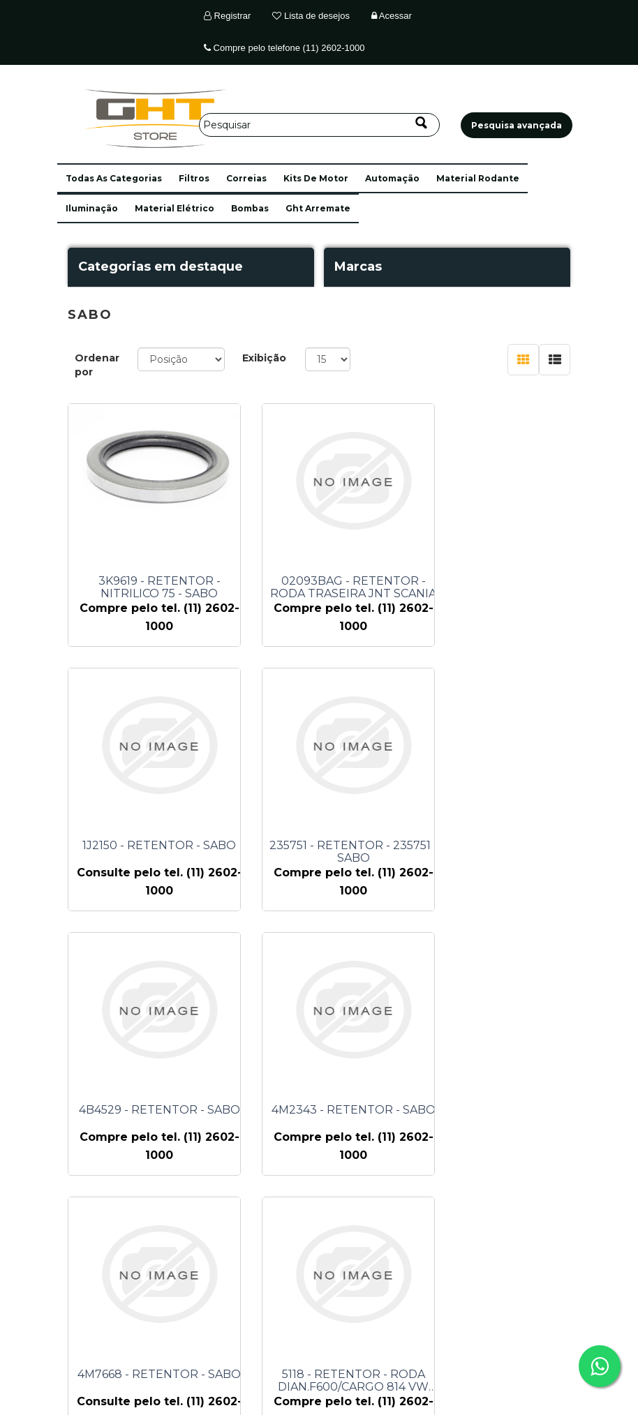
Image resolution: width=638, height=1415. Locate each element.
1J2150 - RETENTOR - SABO (508, 581)
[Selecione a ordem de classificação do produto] (181, 359)
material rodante (477, 178)
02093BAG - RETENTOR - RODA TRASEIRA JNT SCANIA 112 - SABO (334, 587)
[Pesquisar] (319, 125)
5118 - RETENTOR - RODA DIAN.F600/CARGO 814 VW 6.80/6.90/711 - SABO (333, 1116)
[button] (113, 178)
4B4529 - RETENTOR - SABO (334, 845)
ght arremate (317, 208)
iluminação (92, 208)
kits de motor (315, 178)
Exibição (264, 358)
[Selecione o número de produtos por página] (327, 359)
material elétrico (174, 208)
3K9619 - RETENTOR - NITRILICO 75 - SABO (159, 587)
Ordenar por (97, 365)
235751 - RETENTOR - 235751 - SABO (159, 851)
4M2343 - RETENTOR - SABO (508, 845)
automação (392, 178)
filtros (194, 178)
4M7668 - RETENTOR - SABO (159, 1110)
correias (246, 178)
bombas (250, 208)
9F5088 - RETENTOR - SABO (508, 1110)
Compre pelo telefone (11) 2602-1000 (284, 48)
